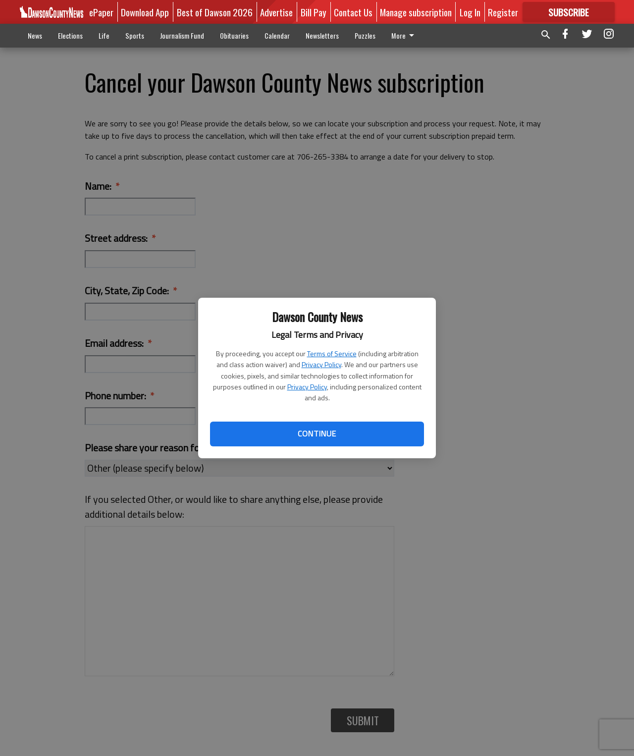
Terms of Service (332, 353)
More (404, 35)
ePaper (101, 11)
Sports (134, 35)
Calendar (277, 35)
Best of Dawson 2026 (215, 11)
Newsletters (322, 35)
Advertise (276, 11)
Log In (470, 11)
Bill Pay (313, 11)
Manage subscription (416, 11)
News (35, 35)
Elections (70, 35)
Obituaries (234, 35)
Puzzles (365, 35)
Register (503, 11)
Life (104, 35)
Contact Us (353, 11)
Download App (145, 11)
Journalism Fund (182, 35)
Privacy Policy (321, 364)
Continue (317, 433)
